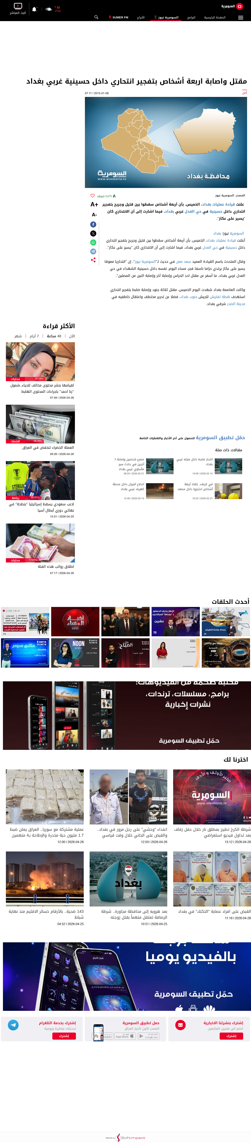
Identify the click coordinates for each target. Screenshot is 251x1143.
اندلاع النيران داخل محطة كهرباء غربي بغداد (128, 487)
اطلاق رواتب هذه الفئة (56, 566)
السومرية (237, 233)
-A (94, 215)
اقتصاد (15, 441)
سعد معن (183, 261)
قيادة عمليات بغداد (218, 204)
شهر (18, 336)
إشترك (64, 1036)
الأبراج (141, 17)
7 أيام (34, 336)
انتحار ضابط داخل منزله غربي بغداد (194, 462)
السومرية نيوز (165, 17)
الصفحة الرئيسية (215, 17)
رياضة (15, 498)
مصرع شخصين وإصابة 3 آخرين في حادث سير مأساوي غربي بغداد (129, 464)
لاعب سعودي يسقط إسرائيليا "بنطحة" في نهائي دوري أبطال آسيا (41, 507)
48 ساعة (54, 336)
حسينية (216, 211)
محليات (15, 379)
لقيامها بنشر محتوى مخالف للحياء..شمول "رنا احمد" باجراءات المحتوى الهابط (42, 388)
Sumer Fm (120, 17)
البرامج (191, 17)
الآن (72, 336)
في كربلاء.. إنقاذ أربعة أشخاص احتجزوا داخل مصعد (195, 487)
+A (94, 205)
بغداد (169, 211)
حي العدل (193, 211)
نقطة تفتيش (220, 296)
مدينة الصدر (236, 304)
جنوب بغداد (188, 296)
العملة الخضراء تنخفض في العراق (48, 447)
